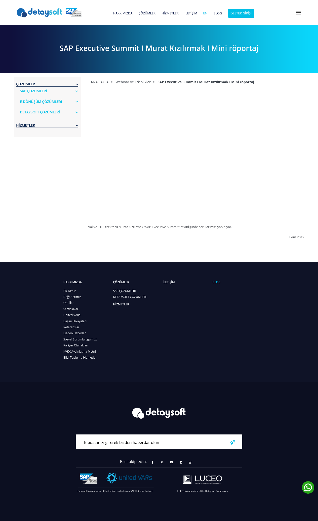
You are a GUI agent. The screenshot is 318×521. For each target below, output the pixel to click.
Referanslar (71, 327)
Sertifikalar (70, 309)
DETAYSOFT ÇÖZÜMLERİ (130, 297)
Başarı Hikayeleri (74, 321)
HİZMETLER (170, 13)
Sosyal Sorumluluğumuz (80, 339)
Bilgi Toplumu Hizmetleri (80, 357)
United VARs (71, 315)
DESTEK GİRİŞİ (241, 13)
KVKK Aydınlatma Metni (79, 351)
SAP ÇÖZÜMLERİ (124, 291)
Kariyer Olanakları (75, 345)
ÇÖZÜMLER (147, 13)
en (205, 13)
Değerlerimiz (72, 297)
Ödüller (68, 303)
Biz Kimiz (69, 291)
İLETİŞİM (191, 13)
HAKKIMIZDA (122, 13)
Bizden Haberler (74, 333)
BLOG (217, 13)
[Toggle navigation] (298, 12)
